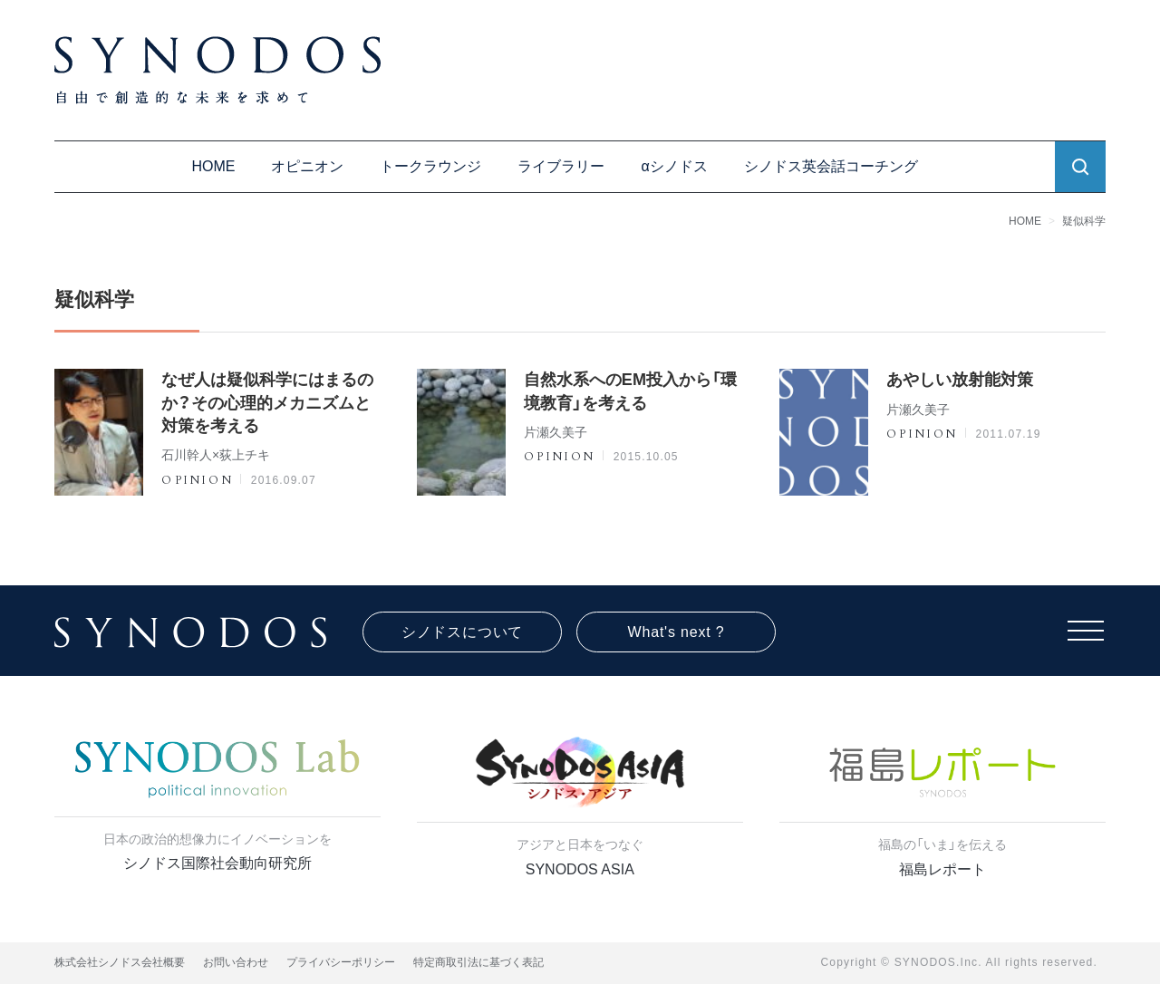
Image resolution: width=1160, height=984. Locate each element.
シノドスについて (462, 632)
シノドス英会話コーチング (831, 166)
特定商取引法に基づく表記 (478, 962)
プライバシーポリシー (340, 962)
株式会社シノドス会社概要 (119, 962)
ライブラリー (560, 166)
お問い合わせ (235, 962)
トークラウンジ (430, 166)
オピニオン (307, 166)
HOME (213, 166)
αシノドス (674, 166)
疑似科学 (1084, 221)
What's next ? (676, 632)
